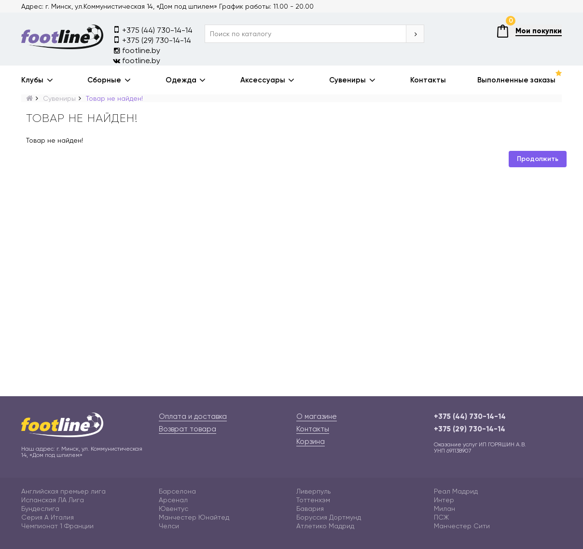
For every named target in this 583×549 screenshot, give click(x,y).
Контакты (428, 80)
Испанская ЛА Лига (52, 500)
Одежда (181, 80)
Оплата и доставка (193, 416)
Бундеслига (40, 508)
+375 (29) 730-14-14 (152, 40)
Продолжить (537, 159)
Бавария (310, 508)
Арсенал (173, 500)
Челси (169, 526)
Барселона (177, 491)
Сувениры (347, 80)
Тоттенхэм (313, 500)
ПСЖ (441, 517)
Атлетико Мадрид (325, 526)
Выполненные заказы (516, 80)
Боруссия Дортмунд (328, 517)
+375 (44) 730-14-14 (153, 30)
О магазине (316, 416)
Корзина (310, 441)
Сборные (104, 80)
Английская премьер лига (63, 491)
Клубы (32, 80)
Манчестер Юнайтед (194, 517)
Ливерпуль (313, 491)
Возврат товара (187, 429)
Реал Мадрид (456, 491)
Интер (444, 500)
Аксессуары (262, 80)
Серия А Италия (47, 517)
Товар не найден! (114, 98)
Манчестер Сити (462, 526)
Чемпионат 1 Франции (57, 526)
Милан (444, 508)
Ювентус (173, 508)
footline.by (136, 50)
